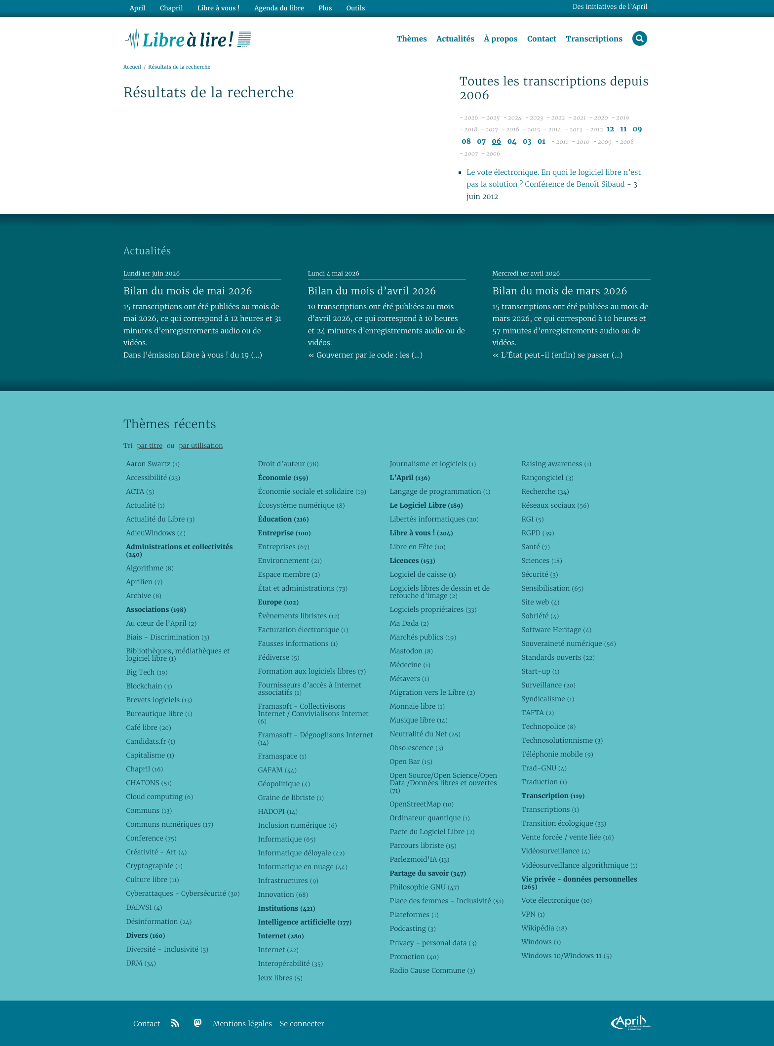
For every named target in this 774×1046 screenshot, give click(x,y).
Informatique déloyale (301, 852)
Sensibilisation (552, 588)
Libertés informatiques (434, 519)
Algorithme (150, 567)
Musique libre (418, 720)
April (137, 8)
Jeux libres (280, 977)
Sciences (541, 560)
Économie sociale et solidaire (312, 491)
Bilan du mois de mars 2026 (560, 290)
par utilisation (201, 446)
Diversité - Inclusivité (167, 949)
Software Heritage (556, 629)
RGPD (537, 532)
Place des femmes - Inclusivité (446, 900)
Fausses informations (298, 643)
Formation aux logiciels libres (312, 671)
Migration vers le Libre (432, 692)
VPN (532, 914)
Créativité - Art (156, 851)
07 (481, 141)
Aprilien (144, 581)
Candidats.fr (150, 741)
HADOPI (278, 811)
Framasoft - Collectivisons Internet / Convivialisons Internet (313, 713)
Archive (143, 595)
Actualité (145, 505)
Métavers (409, 678)
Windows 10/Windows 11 (566, 955)
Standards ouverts (558, 657)
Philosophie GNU (424, 887)
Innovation (283, 894)
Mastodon (411, 650)
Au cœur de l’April (161, 623)
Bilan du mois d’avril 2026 (372, 290)
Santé (535, 546)
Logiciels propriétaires (432, 609)
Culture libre (152, 879)
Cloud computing (159, 796)
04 (512, 141)
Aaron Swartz (153, 463)
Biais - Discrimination (167, 637)
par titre (149, 446)
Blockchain (149, 686)
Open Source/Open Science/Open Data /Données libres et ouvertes (443, 783)
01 (541, 141)
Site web (540, 602)
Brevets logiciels (159, 699)
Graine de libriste (291, 797)
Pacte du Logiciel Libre (431, 831)
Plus (324, 8)
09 (637, 129)
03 (527, 141)
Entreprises (284, 546)
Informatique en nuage (303, 866)
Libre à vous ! (218, 8)
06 (496, 141)
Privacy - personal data (432, 942)
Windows (541, 941)
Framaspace (282, 756)
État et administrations (303, 588)
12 (610, 129)
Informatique (286, 839)
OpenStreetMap (421, 804)
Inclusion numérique (297, 825)
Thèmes (411, 39)
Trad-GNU (544, 768)
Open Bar (410, 761)
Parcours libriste (422, 845)
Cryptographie (154, 865)
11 (623, 129)
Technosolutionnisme (562, 740)
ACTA (140, 491)
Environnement (290, 560)
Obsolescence (416, 747)
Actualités (455, 39)
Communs (149, 810)
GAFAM (277, 769)
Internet (278, 949)
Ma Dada (408, 623)
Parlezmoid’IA (419, 859)
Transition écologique (563, 823)
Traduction (544, 781)
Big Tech (146, 672)
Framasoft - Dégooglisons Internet (315, 738)
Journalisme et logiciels (432, 463)
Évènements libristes (298, 615)
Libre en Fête (417, 546)
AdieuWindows (155, 532)
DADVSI (144, 907)
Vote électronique (556, 900)
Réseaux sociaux (555, 505)
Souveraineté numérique (568, 643)
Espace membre (289, 574)
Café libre (148, 727)
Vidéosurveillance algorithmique (579, 865)
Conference (151, 838)
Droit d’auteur (288, 463)
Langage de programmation (439, 491)
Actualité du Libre (160, 519)
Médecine (409, 664)
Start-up (540, 671)
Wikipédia (544, 928)
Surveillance (548, 685)
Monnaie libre (417, 706)
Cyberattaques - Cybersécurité (182, 893)
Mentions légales (242, 1024)
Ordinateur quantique (429, 817)
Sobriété (540, 615)
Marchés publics (422, 637)
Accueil (132, 67)
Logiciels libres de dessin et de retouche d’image (439, 592)
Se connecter (302, 1024)
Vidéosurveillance (555, 850)
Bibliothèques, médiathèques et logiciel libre (178, 654)
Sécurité (539, 574)
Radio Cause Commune (432, 970)
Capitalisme (150, 755)
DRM (141, 963)
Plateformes (413, 914)
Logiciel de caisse (422, 574)
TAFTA (537, 712)
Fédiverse (278, 657)
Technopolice (548, 726)
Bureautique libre (159, 713)
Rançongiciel (547, 477)
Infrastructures (288, 880)
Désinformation (159, 921)
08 (466, 141)
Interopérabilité (290, 963)
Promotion (414, 956)
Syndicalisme (547, 698)
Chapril (144, 768)
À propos (500, 39)
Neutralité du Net (424, 733)
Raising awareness (556, 463)
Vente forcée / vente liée (567, 837)
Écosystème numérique (301, 505)
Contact (541, 39)
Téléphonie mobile (557, 754)
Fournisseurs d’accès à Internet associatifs (309, 689)
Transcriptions (594, 39)
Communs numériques (169, 824)
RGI (532, 519)
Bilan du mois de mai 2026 (187, 290)
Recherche (545, 491)
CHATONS (149, 782)
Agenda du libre (278, 8)
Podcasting (412, 928)
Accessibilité (153, 477)
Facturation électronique (303, 629)
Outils (355, 8)
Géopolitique (284, 783)
